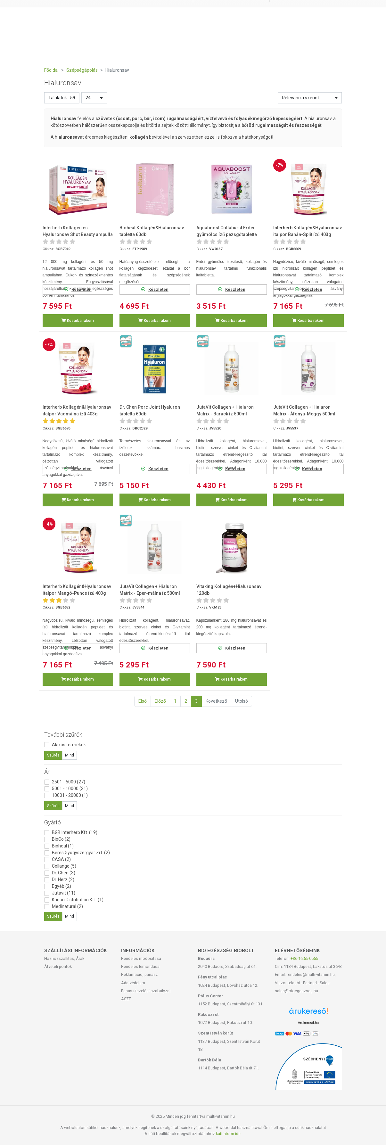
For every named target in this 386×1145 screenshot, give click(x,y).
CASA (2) (61, 859)
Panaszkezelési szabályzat (146, 990)
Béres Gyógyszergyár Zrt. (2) (81, 852)
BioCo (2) (61, 839)
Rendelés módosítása (141, 958)
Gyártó (52, 822)
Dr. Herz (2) (63, 879)
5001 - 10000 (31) (70, 788)
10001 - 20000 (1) (70, 795)
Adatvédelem (133, 982)
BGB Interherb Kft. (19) (74, 832)
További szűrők (63, 734)
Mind (69, 755)
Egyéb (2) (61, 886)
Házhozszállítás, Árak (64, 958)
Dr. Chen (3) (63, 872)
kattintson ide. (229, 1133)
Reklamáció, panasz (139, 974)
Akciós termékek (69, 744)
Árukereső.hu (308, 1023)
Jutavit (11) (63, 893)
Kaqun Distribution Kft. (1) (77, 899)
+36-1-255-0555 (304, 958)
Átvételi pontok (58, 966)
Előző (160, 701)
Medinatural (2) (67, 906)
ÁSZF (126, 998)
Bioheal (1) (63, 845)
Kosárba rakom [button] (78, 320)
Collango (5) (64, 866)
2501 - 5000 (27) (68, 781)
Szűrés (53, 755)
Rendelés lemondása (140, 966)
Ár (47, 771)
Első (142, 701)
